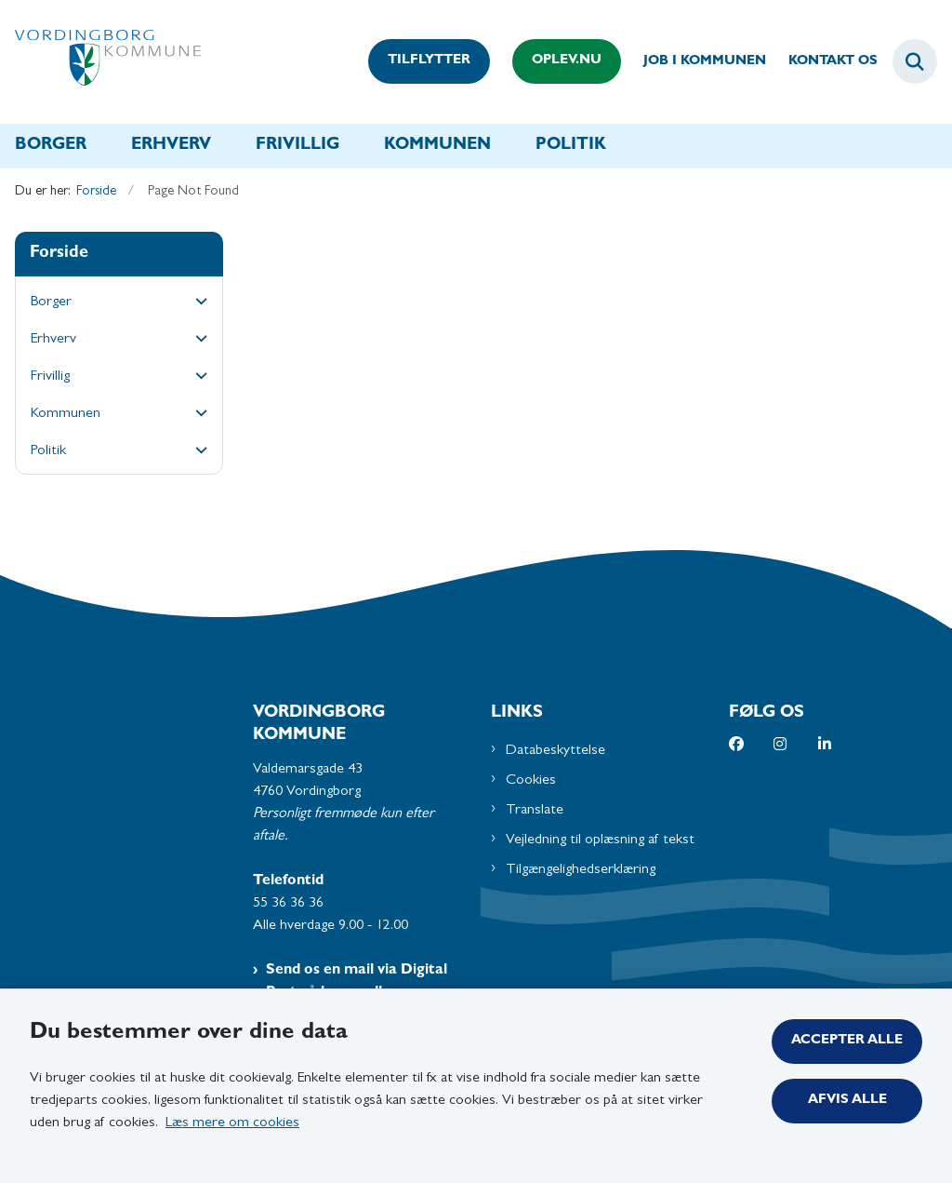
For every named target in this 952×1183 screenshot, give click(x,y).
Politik (571, 146)
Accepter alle (847, 1041)
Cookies (531, 780)
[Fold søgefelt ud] (914, 61)
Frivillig (297, 146)
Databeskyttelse (555, 751)
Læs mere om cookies (232, 1123)
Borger (50, 146)
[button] (196, 303)
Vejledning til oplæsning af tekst (600, 840)
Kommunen (437, 146)
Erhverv (171, 146)
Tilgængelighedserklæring (580, 870)
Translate (534, 810)
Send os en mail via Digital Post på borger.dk (356, 982)
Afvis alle (847, 1101)
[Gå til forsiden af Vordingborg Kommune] (100, 62)
